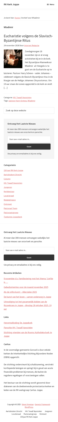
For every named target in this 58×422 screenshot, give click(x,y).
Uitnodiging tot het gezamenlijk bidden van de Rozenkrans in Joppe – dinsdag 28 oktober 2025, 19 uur (27, 305)
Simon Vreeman (28, 404)
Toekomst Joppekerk (13, 217)
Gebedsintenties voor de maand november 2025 (26, 287)
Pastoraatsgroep (11, 212)
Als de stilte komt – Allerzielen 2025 (20, 292)
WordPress (29, 407)
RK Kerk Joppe (11, 4)
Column (7, 179)
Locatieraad (9, 195)
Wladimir (31, 100)
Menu (52, 4)
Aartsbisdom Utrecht (13, 174)
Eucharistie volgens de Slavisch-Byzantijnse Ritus (28, 38)
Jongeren (8, 187)
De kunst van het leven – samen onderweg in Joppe (27, 296)
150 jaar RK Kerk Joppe (13, 170)
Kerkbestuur (9, 191)
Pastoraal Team (10, 208)
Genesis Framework (42, 404)
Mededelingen (10, 200)
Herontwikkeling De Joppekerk (18, 322)
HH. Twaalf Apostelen (22, 97)
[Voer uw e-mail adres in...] (29, 139)
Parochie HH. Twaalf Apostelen (18, 327)
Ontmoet (8, 204)
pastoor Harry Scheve (18, 100)
